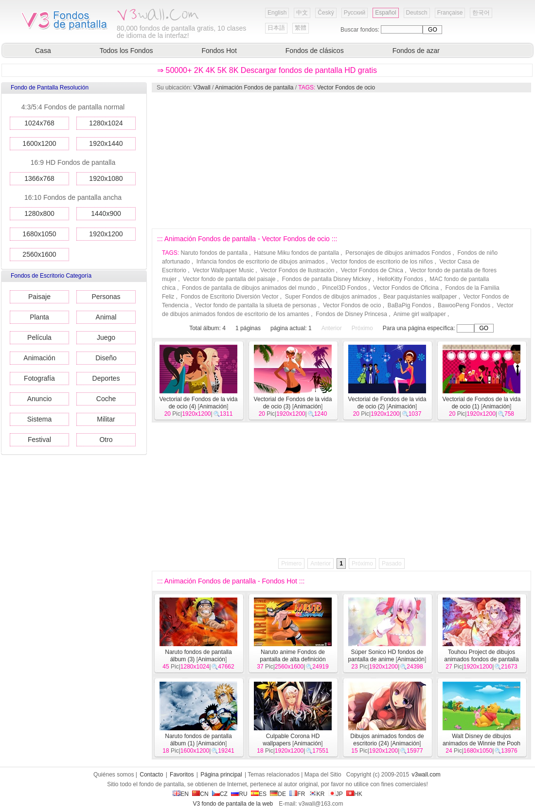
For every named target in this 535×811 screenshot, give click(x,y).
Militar (106, 419)
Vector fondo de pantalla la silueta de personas (256, 305)
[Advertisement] (237, 160)
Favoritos (182, 774)
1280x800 (39, 213)
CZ (220, 794)
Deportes (106, 378)
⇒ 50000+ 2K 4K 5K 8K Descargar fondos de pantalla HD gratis (267, 70)
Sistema (39, 419)
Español (385, 12)
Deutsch (417, 12)
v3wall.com (426, 774)
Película (39, 337)
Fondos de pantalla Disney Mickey (326, 279)
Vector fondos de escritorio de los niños (382, 261)
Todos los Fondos (126, 50)
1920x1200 (106, 234)
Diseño (106, 358)
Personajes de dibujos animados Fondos (398, 252)
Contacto (151, 774)
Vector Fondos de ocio (346, 87)
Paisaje (39, 296)
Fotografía (39, 378)
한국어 (481, 12)
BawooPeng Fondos (464, 305)
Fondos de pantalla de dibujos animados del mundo (249, 287)
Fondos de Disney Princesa (351, 314)
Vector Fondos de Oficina (406, 287)
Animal (106, 317)
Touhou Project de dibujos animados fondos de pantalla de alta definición (481, 659)
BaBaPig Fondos (409, 305)
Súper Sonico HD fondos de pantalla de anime (386, 656)
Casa (43, 50)
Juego (106, 337)
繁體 (300, 27)
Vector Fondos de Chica (372, 270)
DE (278, 794)
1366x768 (39, 178)
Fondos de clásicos (314, 50)
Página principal (221, 774)
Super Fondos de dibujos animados (331, 296)
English (277, 12)
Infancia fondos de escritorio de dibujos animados (260, 261)
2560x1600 (39, 254)
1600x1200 (39, 143)
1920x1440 (106, 143)
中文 (302, 12)
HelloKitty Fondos (400, 279)
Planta (39, 317)
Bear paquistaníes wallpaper (420, 296)
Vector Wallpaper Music (223, 270)
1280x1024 (106, 123)
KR (317, 794)
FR (297, 794)
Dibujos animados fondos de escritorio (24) (387, 740)
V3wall (201, 87)
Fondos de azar (416, 50)
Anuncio (39, 399)
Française (450, 12)
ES (259, 794)
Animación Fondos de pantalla (254, 87)
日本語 (276, 27)
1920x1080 (106, 178)
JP (335, 794)
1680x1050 (39, 234)
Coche (106, 399)
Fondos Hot (218, 50)
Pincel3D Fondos (344, 287)
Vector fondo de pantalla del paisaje (229, 279)
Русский (355, 12)
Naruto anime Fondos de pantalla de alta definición (292, 656)
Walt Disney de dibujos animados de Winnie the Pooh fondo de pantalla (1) (481, 743)
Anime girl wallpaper (419, 314)
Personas (105, 296)
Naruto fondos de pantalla (213, 252)
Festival (39, 439)
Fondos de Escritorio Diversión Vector (230, 296)
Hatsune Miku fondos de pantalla (296, 252)
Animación (39, 358)
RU (239, 794)
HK (354, 794)
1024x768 (39, 123)
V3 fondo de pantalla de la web (233, 803)
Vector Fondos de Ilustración (297, 270)
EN (181, 794)
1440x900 (106, 213)
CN (200, 794)
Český (326, 12)
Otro (105, 439)
